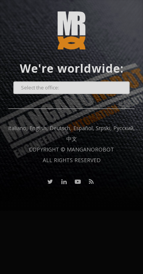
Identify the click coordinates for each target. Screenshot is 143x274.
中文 (71, 138)
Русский (123, 128)
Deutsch (60, 128)
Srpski (103, 128)
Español (83, 128)
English (38, 128)
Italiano (17, 128)
